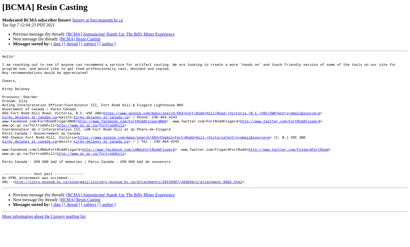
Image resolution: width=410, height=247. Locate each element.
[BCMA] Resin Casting (79, 39)
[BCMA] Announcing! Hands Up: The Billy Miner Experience (120, 34)
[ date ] (57, 44)
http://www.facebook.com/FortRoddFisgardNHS (122, 134)
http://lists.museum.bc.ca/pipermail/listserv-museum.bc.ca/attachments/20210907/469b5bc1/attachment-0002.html (128, 207)
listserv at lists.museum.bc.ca (97, 20)
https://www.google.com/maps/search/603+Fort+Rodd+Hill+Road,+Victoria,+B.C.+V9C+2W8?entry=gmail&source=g (211, 125)
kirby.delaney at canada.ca (29, 130)
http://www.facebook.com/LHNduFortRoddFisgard (128, 168)
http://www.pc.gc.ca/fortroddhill (90, 139)
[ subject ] (90, 44)
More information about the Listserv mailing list (44, 242)
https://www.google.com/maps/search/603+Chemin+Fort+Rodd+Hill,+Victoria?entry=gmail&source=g (174, 154)
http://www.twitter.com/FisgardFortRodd (288, 168)
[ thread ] (72, 44)
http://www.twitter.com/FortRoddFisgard (280, 134)
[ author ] (108, 44)
